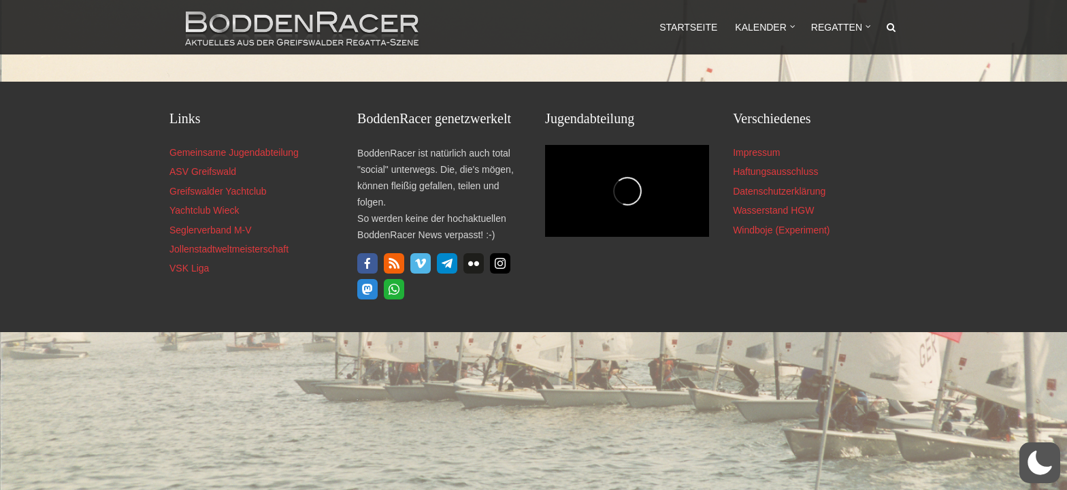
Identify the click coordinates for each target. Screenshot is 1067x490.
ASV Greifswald (202, 171)
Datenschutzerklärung (779, 191)
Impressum (756, 152)
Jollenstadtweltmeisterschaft (229, 249)
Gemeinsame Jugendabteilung (234, 152)
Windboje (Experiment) (781, 230)
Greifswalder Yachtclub (218, 191)
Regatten (836, 27)
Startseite (688, 27)
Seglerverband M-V (210, 230)
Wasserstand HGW (773, 210)
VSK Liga (189, 268)
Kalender (760, 27)
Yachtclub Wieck (204, 210)
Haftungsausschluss (775, 171)
